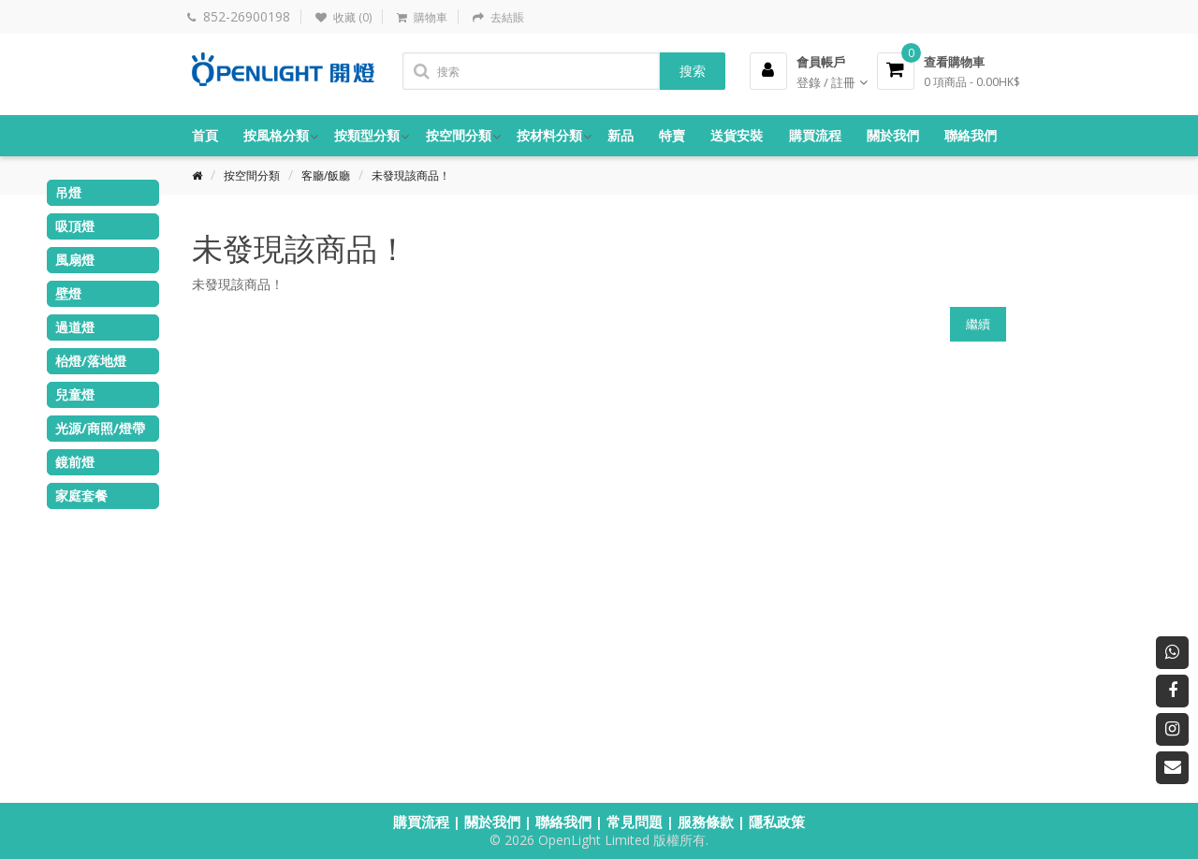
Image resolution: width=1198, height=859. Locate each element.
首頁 (205, 135)
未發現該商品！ (411, 175)
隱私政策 (777, 821)
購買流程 (815, 135)
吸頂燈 (75, 226)
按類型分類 (367, 135)
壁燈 (68, 293)
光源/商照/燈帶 (100, 428)
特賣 (672, 135)
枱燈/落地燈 (90, 361)
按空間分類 (458, 135)
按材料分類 (549, 135)
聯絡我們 (970, 135)
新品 (620, 135)
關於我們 (893, 135)
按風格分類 (276, 135)
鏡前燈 (75, 462)
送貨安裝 (736, 135)
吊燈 (68, 192)
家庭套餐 (81, 495)
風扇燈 (75, 260)
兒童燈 (75, 394)
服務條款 (706, 821)
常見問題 (634, 821)
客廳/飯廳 (325, 175)
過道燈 (75, 327)
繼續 (978, 323)
